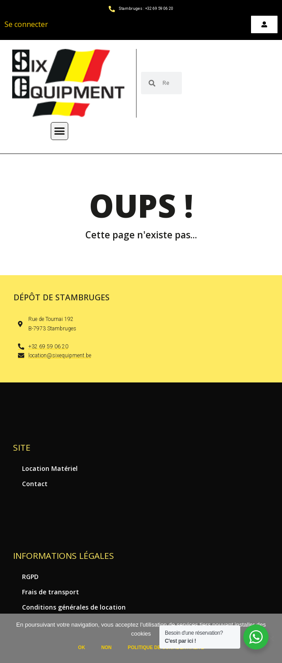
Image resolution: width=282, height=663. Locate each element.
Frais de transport (50, 592)
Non (106, 647)
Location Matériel (50, 468)
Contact (35, 483)
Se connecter (26, 24)
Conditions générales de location (74, 607)
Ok (81, 647)
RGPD (30, 576)
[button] (60, 131)
